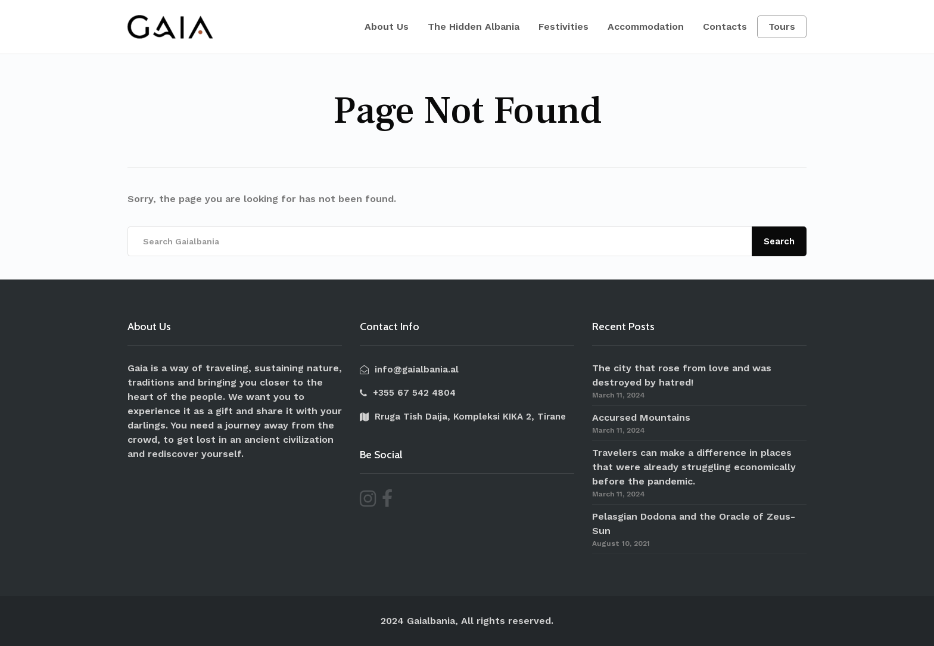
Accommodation (646, 26)
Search (779, 241)
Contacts (725, 26)
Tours (781, 26)
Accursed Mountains (641, 417)
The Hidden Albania (473, 26)
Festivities (563, 26)
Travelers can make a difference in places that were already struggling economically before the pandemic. (694, 467)
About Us (387, 26)
